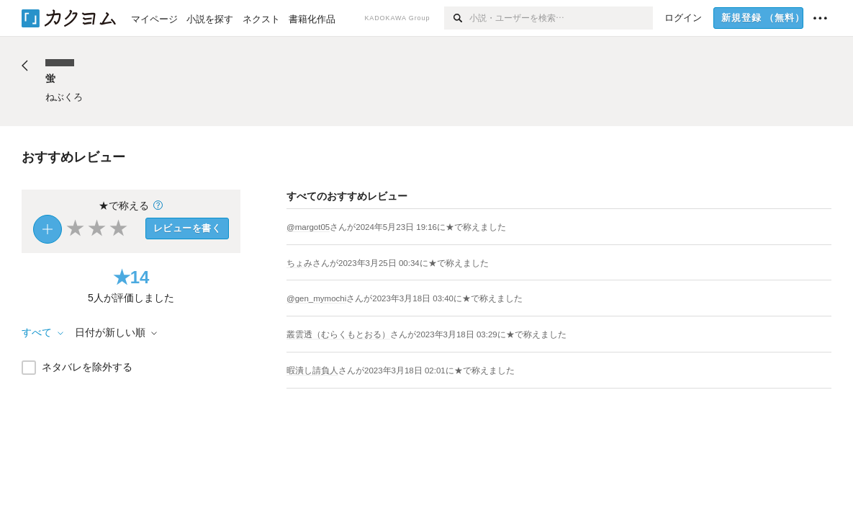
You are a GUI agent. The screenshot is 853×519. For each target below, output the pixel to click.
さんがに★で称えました (418, 227)
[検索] (456, 18)
